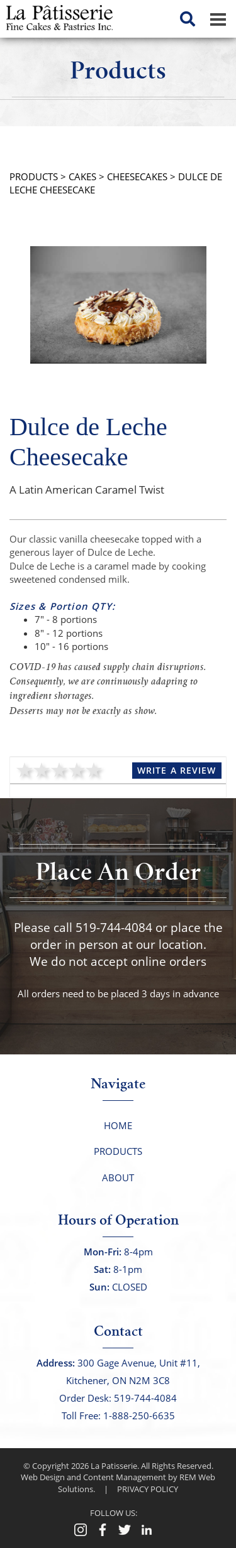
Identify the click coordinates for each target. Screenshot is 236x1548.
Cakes (82, 176)
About (118, 1177)
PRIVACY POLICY (147, 1489)
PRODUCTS (33, 176)
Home (118, 1125)
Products (118, 1151)
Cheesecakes (137, 176)
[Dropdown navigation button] (217, 19)
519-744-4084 (114, 927)
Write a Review (176, 770)
